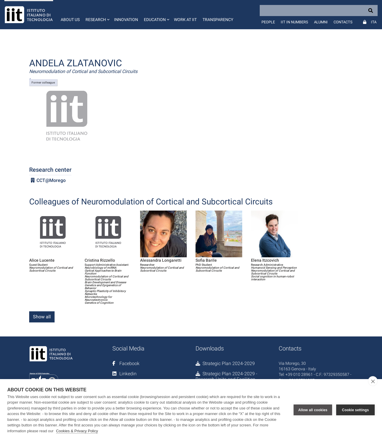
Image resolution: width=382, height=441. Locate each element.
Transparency (218, 19)
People (268, 22)
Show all (42, 317)
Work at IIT (185, 19)
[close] (373, 381)
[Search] (319, 10)
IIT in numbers (294, 22)
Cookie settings (355, 410)
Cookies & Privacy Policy (77, 431)
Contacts (343, 22)
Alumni (321, 22)
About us (70, 19)
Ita (373, 22)
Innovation (126, 19)
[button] (97, 14)
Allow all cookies (312, 410)
